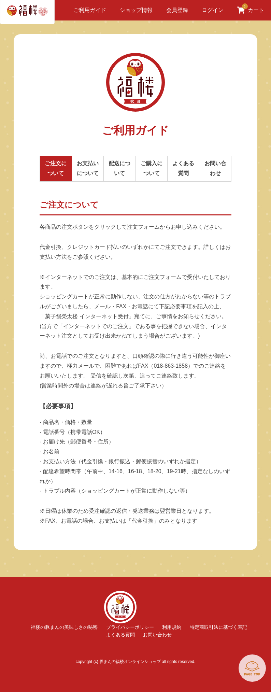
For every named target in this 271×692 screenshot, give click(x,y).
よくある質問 (183, 168)
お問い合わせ (215, 168)
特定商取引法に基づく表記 (218, 627)
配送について (119, 168)
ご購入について (151, 168)
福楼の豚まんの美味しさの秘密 (64, 627)
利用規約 (171, 627)
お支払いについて (88, 168)
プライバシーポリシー (130, 627)
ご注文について (56, 168)
